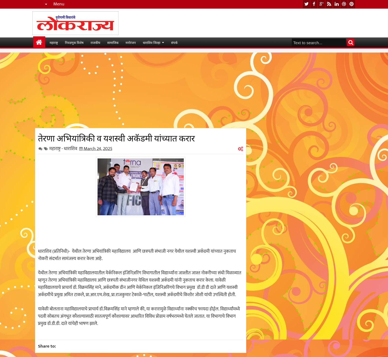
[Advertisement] (140, 90)
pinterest (351, 4)
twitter (306, 4)
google (321, 4)
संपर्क (174, 42)
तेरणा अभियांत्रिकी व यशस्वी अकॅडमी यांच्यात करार (116, 137)
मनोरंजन (131, 42)
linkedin (336, 4)
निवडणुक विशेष (74, 42)
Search (350, 42)
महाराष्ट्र (54, 42)
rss (328, 4)
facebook (313, 4)
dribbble (344, 4)
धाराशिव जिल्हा (151, 42)
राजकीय (95, 42)
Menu (58, 4)
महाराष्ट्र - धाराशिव (63, 148)
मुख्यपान (39, 42)
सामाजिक (113, 42)
